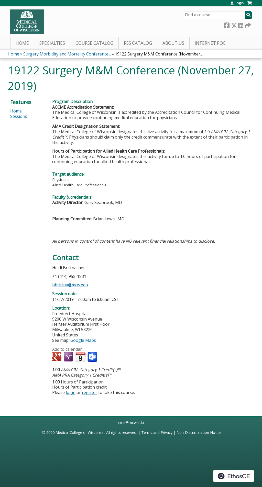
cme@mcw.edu (131, 422)
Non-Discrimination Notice (199, 432)
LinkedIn (240, 24)
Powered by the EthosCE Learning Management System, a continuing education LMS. (233, 476)
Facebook (226, 24)
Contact (65, 257)
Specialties (52, 43)
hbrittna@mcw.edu (70, 285)
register (89, 392)
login (70, 392)
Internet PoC (210, 43)
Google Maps (83, 340)
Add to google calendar (57, 357)
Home (22, 43)
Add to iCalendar (80, 357)
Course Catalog (94, 43)
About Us (173, 43)
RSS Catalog (138, 43)
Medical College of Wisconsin (80, 432)
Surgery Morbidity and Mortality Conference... (67, 54)
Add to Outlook (93, 357)
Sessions (18, 116)
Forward (247, 24)
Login (239, 3)
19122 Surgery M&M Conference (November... (159, 54)
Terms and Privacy (156, 432)
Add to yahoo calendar (69, 357)
